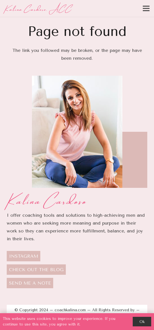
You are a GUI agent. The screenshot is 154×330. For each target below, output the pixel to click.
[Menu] (146, 8)
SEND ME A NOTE (30, 283)
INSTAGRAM (23, 256)
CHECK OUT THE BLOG (36, 269)
